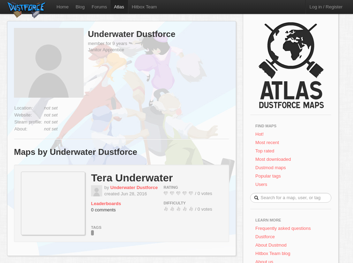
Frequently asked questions (283, 228)
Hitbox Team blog (272, 253)
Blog (80, 6)
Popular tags (268, 176)
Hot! (259, 134)
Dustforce (265, 236)
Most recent (267, 142)
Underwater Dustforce (131, 34)
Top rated (264, 150)
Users (261, 184)
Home (63, 6)
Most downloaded (273, 159)
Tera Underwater (132, 177)
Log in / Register (326, 6)
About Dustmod (271, 245)
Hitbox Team (144, 6)
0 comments (103, 209)
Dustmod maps (270, 167)
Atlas (119, 6)
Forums (99, 6)
